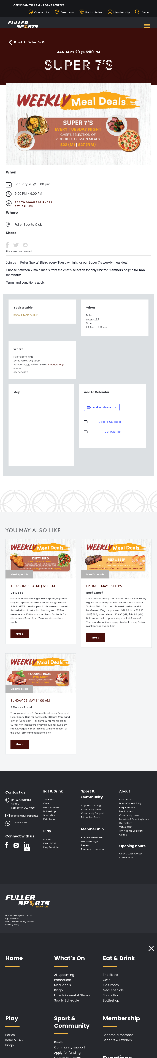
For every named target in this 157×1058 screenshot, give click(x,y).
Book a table (93, 12)
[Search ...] (147, 12)
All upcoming (64, 977)
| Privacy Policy (12, 927)
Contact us (125, 802)
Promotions (63, 982)
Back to (31, 42)
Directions (67, 12)
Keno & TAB (49, 846)
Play (47, 834)
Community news (91, 812)
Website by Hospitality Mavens (19, 924)
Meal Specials (51, 810)
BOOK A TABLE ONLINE (25, 316)
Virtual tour (125, 829)
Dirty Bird (16, 593)
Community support (69, 1050)
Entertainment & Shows (72, 998)
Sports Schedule (66, 1003)
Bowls (58, 1045)
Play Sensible (51, 850)
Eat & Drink (53, 794)
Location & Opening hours (134, 822)
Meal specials (113, 993)
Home (14, 961)
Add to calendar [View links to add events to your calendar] (102, 407)
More (19, 635)
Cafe (46, 806)
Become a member (92, 852)
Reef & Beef (94, 593)
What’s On (69, 961)
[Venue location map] (41, 430)
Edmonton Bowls (90, 820)
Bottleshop (49, 814)
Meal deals (62, 987)
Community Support (92, 816)
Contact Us (42, 12)
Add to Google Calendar (33, 202)
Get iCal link (24, 207)
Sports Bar (49, 818)
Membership (121, 12)
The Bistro (49, 802)
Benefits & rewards (92, 840)
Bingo (58, 993)
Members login (90, 844)
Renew (85, 848)
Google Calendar (109, 422)
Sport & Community (92, 797)
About (124, 794)
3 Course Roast (21, 709)
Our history (125, 826)
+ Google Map (56, 365)
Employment (126, 814)
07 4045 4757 (19, 825)
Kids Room (49, 822)
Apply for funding (91, 808)
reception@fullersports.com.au (28, 818)
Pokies (47, 842)
